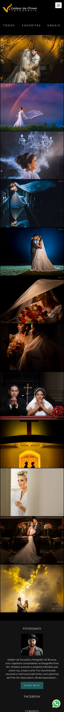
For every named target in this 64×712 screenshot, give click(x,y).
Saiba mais (32, 678)
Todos (9, 25)
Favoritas (31, 25)
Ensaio (54, 25)
